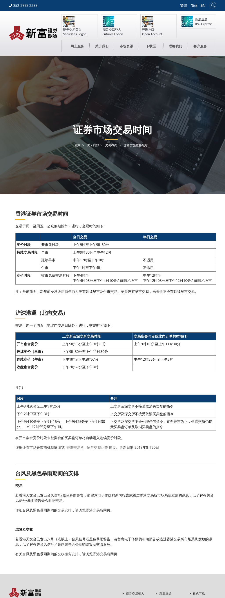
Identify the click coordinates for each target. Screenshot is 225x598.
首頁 (76, 145)
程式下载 (197, 593)
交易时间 (110, 145)
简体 (194, 5)
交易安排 (65, 510)
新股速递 (164, 593)
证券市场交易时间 (136, 145)
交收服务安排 (68, 554)
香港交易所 (94, 510)
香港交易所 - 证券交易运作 (87, 447)
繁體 (183, 5)
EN (203, 5)
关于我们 (91, 145)
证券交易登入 (134, 593)
